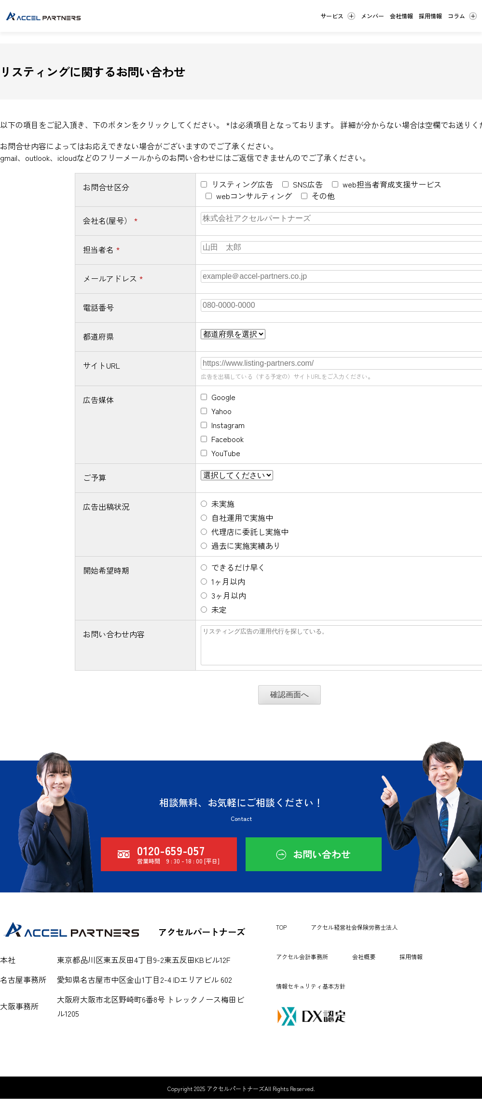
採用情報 (411, 964)
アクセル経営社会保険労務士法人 (354, 934)
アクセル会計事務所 (302, 964)
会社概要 (363, 964)
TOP (281, 934)
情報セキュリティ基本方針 (310, 993)
